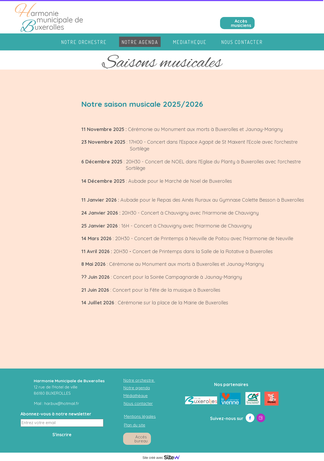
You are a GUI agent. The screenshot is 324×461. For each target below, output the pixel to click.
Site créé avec (163, 458)
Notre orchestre (84, 42)
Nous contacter (242, 42)
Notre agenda (140, 42)
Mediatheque (190, 42)
